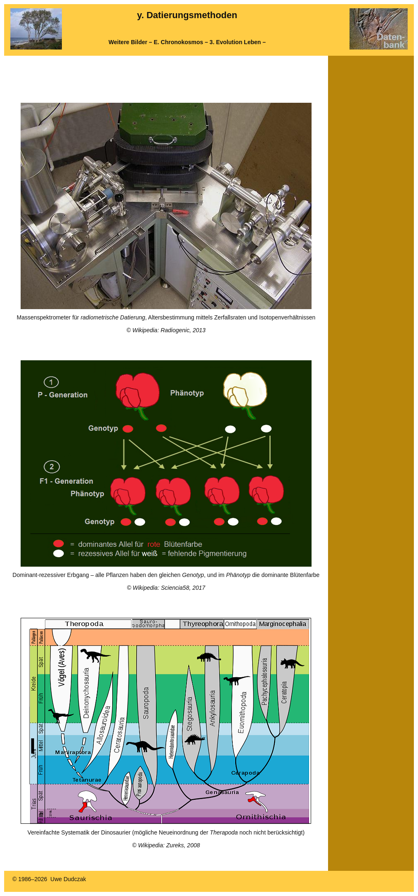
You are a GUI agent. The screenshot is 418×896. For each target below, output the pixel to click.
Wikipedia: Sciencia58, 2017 (169, 587)
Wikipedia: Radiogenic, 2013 (168, 330)
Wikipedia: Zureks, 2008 (169, 845)
